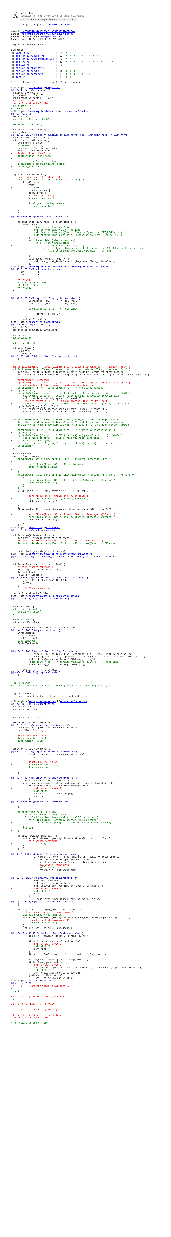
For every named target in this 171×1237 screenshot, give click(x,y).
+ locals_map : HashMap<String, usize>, (39, 192)
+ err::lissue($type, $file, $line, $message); (49, 557)
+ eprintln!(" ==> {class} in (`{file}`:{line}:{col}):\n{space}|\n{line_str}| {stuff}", (71, 470)
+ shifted (22, 998)
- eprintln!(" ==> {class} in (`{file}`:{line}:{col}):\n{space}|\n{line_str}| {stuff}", (72, 458)
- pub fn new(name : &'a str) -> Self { (39, 208)
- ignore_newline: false (34, 918)
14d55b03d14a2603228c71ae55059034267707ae (47, 33)
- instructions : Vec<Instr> (31, 179)
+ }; (15, 566)
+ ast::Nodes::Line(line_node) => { (41, 269)
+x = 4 (15, 1197)
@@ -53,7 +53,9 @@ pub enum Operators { (37, 320)
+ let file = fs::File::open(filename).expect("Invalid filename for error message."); (70, 506)
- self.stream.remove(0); (37, 950)
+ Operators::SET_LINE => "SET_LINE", (45, 368)
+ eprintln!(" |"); (28, 534)
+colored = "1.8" (22, 125)
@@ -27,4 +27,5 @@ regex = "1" (30, 102)
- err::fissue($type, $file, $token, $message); (49, 595)
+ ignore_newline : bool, (29, 889)
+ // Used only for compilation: (34, 189)
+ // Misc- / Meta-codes (28, 336)
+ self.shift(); (31, 953)
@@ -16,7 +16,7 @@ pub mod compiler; (34, 637)
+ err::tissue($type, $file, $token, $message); (49, 598)
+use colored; (20, 400)
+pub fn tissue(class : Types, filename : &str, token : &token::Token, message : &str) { (70, 442)
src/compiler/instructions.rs (35, 66)
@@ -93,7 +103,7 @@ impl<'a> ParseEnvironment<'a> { (45, 1030)
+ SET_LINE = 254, (24, 339)
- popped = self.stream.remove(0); (41, 1110)
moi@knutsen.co (51, 39)
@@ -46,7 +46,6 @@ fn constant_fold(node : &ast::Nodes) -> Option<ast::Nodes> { (64, 669)
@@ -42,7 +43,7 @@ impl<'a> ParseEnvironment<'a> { (44, 937)
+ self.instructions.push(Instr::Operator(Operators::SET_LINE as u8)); (68, 275)
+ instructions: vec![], (34, 234)
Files (32, 26)
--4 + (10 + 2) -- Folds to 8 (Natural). (38, 1203)
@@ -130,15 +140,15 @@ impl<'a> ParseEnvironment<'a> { (47, 1126)
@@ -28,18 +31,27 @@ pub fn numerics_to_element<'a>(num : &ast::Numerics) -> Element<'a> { (71, 157)
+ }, (21, 304)
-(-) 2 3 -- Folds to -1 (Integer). (34, 1219)
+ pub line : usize (25, 736)
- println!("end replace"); (30, 707)
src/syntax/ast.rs (27, 80)
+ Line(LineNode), (24, 771)
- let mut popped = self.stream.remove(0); (43, 1101)
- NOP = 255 (20, 333)
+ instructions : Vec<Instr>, (32, 182)
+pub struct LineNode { (26, 733)
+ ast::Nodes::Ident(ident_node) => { (43, 285)
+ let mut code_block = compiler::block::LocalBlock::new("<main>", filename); (64, 653)
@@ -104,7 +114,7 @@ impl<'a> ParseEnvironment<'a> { (45, 1059)
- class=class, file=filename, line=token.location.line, (53, 461)
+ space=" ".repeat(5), (30, 528)
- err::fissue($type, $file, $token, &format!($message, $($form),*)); (64, 618)
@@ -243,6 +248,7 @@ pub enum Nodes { (35, 758)
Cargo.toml (23, 59)
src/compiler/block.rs (30, 63)
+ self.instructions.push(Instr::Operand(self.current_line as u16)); (66, 278)
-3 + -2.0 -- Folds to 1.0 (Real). (34, 1213)
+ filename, (26, 221)
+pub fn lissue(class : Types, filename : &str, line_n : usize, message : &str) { (66, 502)
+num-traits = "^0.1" (24, 122)
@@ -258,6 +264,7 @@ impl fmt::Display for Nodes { (44, 784)
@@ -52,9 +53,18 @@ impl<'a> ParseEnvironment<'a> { (45, 966)
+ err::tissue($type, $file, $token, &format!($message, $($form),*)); (64, 621)
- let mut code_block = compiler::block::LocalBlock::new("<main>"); (57, 650)
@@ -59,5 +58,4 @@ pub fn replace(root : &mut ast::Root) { (49, 694)
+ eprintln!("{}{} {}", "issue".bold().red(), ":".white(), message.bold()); (63, 515)
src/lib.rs (23, 73)
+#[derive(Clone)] (22, 746)
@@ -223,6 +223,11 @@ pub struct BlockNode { (40, 720)
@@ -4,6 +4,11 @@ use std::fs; (30, 387)
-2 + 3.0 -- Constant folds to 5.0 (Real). (40, 1190)
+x (12, 1206)
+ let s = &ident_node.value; (40, 288)
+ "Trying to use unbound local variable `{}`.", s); (61, 298)
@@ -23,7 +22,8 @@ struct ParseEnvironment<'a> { (43, 873)
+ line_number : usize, (28, 893)
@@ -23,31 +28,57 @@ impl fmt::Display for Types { (44, 426)
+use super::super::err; (26, 144)
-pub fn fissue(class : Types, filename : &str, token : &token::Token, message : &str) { (70, 438)
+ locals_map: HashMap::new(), (38, 240)
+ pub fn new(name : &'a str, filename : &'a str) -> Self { (52, 211)
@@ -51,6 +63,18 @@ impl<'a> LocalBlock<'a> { (41, 256)
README (53, 26)
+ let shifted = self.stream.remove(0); (41, 982)
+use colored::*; (22, 403)
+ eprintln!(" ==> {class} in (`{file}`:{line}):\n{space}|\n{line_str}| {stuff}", (67, 522)
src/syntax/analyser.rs (31, 77)
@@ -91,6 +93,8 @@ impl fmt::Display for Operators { (45, 355)
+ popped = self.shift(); (34, 1113)
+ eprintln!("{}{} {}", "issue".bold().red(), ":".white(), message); (58, 464)
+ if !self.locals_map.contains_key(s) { (47, 291)
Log (22, 26)
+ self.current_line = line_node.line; (46, 272)
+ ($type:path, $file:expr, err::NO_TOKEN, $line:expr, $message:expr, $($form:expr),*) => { (74, 570)
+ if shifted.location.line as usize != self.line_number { (54, 985)
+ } (20, 282)
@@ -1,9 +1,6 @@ (21, 1187)
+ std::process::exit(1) (34, 560)
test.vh (20, 88)
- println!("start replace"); (32, 682)
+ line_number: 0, (30, 925)
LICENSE (65, 26)
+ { (18, 554)
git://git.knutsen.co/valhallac (55, 20)
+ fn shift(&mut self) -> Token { (34, 979)
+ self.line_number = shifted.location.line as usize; (53, 989)
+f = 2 (15, 1193)
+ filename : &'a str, (27, 170)
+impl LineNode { (22, 822)
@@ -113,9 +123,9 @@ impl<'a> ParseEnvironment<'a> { (45, 1088)
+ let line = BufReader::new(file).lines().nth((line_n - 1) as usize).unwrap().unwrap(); (72, 509)
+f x (14, 1232)
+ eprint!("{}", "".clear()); (32, 467)
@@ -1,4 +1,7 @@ (21, 131)
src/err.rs (23, 70)
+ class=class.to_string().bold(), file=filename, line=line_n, (57, 525)
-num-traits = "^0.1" (24, 115)
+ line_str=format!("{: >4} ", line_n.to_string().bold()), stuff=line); (63, 531)
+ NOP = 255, (21, 342)
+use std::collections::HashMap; (32, 138)
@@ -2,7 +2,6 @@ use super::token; (33, 848)
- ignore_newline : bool (28, 886)
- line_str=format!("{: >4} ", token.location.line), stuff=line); (59, 480)
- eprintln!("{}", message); (31, 454)
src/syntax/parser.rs (29, 84)
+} (12, 538)
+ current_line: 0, (30, 243)
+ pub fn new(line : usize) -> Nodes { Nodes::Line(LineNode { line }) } (60, 825)
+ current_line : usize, (28, 195)
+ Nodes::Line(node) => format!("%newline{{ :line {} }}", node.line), (66, 797)
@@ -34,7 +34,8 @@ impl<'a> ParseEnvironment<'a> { (44, 905)
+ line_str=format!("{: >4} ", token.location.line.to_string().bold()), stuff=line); (72, 483)
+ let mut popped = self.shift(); (37, 1104)
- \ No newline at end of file (29, 117)
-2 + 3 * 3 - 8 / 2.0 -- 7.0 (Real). (36, 1225)
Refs (42, 26)
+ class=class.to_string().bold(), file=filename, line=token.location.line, (66, 474)
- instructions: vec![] (33, 230)
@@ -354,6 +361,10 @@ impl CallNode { (35, 809)
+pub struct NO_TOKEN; (25, 410)
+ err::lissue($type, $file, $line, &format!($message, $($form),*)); (64, 576)
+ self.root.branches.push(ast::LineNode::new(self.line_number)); (62, 992)
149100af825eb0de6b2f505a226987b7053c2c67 (47, 36)
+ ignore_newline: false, (34, 921)
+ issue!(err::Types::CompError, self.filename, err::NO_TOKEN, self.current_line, (78, 294)
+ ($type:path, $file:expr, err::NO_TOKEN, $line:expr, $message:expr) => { (62, 550)
